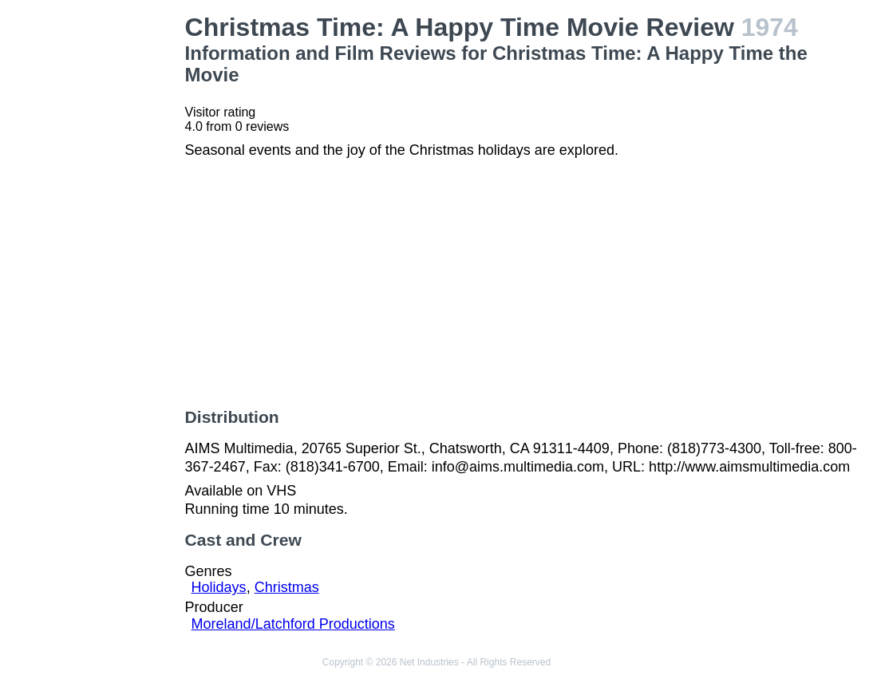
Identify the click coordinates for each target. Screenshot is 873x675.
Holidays (219, 587)
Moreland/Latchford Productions (293, 624)
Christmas (287, 587)
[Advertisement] (96, 252)
